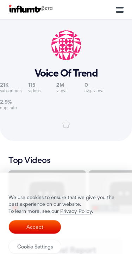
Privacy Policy (76, 235)
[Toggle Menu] (119, 9)
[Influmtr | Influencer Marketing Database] (30, 10)
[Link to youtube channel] (66, 56)
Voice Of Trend (66, 73)
